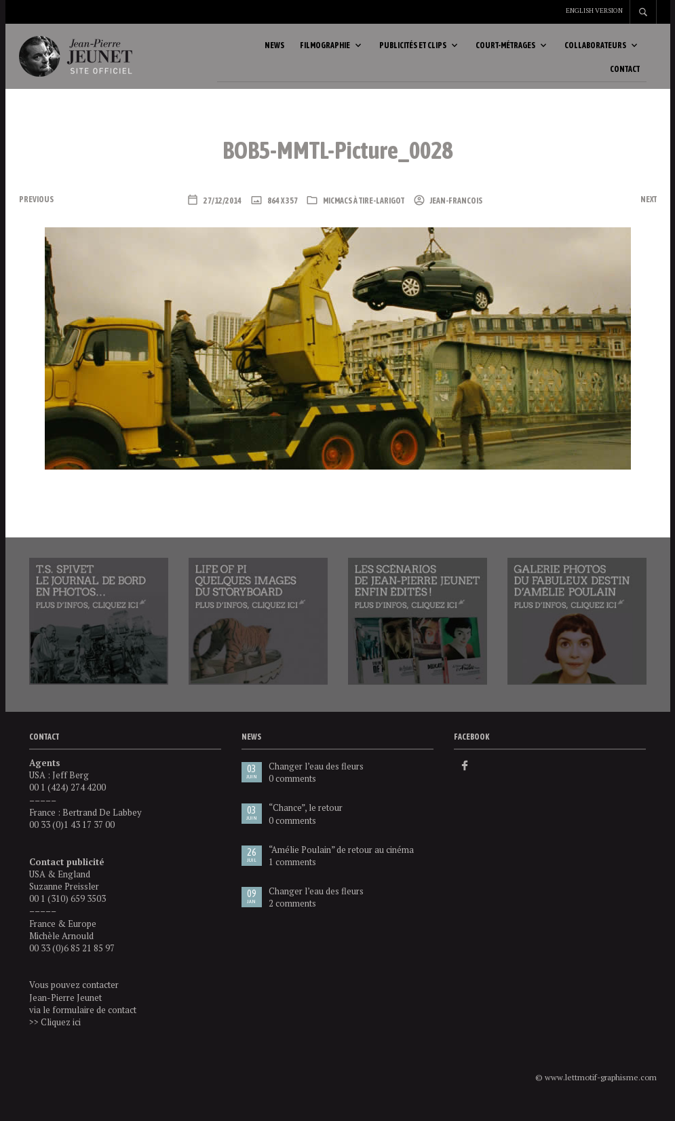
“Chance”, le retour (306, 821)
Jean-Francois (455, 214)
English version (594, 10)
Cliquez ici (61, 1035)
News (274, 52)
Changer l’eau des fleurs (316, 780)
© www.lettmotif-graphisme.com (596, 1091)
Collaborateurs (595, 52)
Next (648, 213)
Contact (625, 76)
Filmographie (325, 52)
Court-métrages (505, 52)
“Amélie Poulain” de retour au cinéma (341, 863)
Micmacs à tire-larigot (363, 214)
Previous (36, 213)
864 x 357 (282, 214)
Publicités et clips (412, 52)
